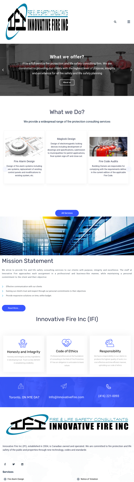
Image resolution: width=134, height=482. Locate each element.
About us (67, 82)
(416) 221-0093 (108, 396)
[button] (65, 93)
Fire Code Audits (108, 161)
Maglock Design (66, 138)
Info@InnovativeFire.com (66, 397)
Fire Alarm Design (24, 161)
